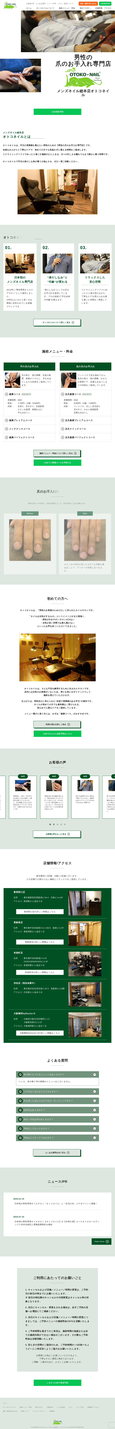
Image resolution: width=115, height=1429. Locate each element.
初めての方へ (85, 8)
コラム (60, 3)
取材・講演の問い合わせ (10, 1411)
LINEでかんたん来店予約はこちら (57, 734)
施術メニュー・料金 (67, 8)
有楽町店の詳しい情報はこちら (40, 972)
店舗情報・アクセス (103, 8)
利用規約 (52, 1411)
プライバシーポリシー (39, 1411)
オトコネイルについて (45, 8)
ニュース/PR (51, 3)
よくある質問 (40, 3)
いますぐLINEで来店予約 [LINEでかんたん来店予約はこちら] (57, 1383)
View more (101, 1241)
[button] (50, 824)
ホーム (29, 8)
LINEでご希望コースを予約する (57, 463)
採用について (68, 3)
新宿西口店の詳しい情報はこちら (40, 911)
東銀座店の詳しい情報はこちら (40, 942)
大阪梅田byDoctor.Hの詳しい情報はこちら (40, 1033)
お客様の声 (30, 3)
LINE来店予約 (57, 112)
